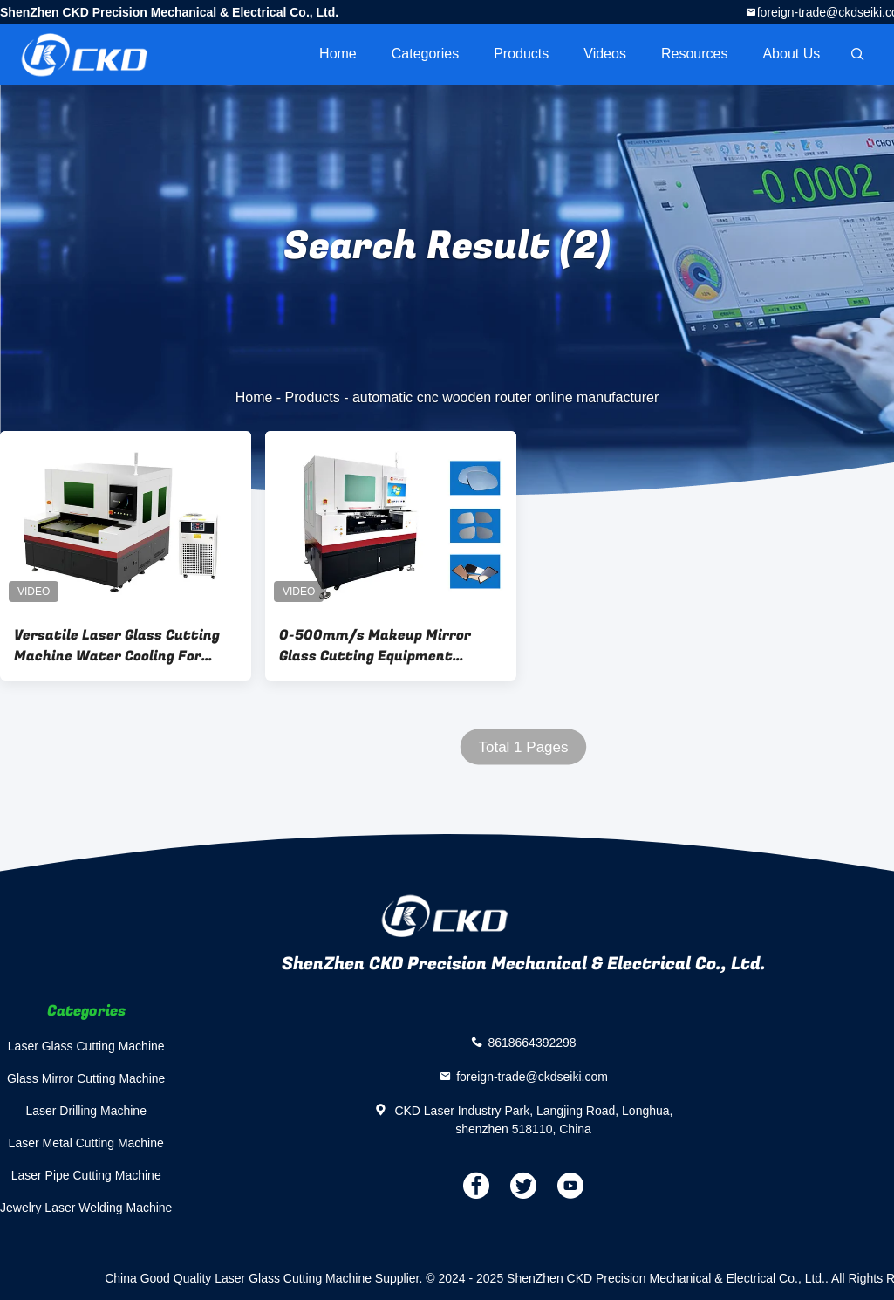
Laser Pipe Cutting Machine (86, 1175)
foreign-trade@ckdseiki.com (532, 1076)
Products (521, 53)
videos (604, 53)
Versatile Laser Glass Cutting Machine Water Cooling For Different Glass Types (117, 646)
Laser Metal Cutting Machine (86, 1143)
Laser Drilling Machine (86, 1111)
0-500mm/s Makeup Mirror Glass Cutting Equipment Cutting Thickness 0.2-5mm (377, 646)
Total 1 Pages (523, 747)
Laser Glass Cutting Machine (86, 1046)
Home (338, 53)
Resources (694, 53)
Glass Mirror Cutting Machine (86, 1078)
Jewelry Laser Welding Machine (86, 1207)
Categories (425, 53)
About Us (791, 53)
